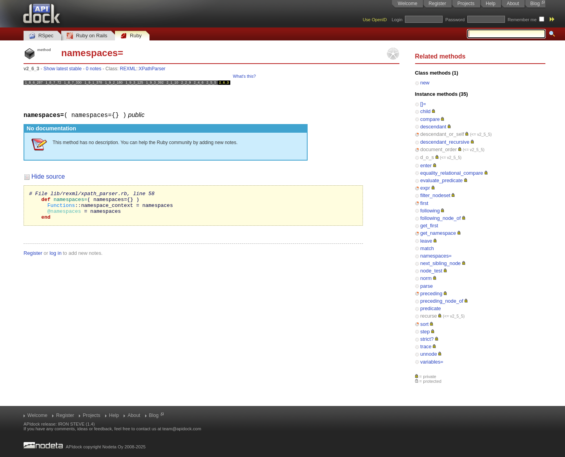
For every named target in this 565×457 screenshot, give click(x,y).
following (430, 211)
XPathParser (152, 68)
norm (426, 278)
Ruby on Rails (87, 36)
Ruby (131, 36)
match (427, 248)
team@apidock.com (181, 428)
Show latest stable (63, 68)
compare (430, 119)
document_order (438, 149)
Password (455, 19)
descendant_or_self (442, 134)
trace (425, 346)
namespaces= (436, 256)
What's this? (244, 76)
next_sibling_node (440, 263)
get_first (429, 225)
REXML (128, 68)
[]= (423, 104)
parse (426, 286)
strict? (427, 339)
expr (425, 188)
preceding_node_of (441, 301)
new (424, 83)
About (513, 3)
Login (397, 19)
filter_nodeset (435, 195)
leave (426, 241)
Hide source (48, 176)
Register (437, 3)
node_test (431, 271)
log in (55, 258)
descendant (433, 127)
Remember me (522, 19)
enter (426, 165)
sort (424, 324)
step (425, 332)
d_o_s (427, 157)
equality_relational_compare (451, 173)
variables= (431, 362)
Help (491, 3)
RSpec (41, 36)
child (425, 111)
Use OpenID (375, 19)
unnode (428, 354)
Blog (535, 3)
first (424, 203)
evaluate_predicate (441, 180)
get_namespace (438, 233)
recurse (428, 316)
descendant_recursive (444, 142)
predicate (430, 308)
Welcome (407, 3)
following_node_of (440, 218)
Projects (465, 3)
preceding (431, 293)
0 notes (93, 68)
